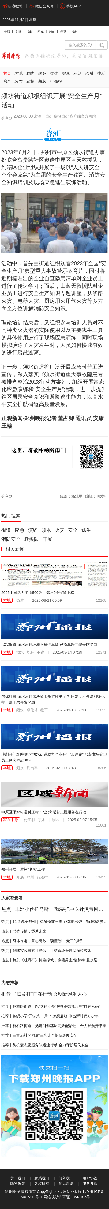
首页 (7, 73)
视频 (29, 32)
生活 (78, 73)
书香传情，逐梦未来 (23, 931)
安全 (73, 530)
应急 (19, 530)
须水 (46, 530)
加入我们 (65, 1178)
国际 (42, 73)
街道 (6, 530)
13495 (101, 877)
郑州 (30, 877)
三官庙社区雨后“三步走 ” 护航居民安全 (39, 1035)
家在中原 (10, 820)
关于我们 (17, 1178)
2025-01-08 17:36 (71, 877)
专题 (7, 32)
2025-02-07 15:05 (82, 820)
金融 (89, 73)
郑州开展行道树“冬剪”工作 (23, 869)
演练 (33, 530)
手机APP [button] (70, 6)
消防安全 (11, 539)
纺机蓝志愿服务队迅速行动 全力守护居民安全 (45, 1045)
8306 (102, 768)
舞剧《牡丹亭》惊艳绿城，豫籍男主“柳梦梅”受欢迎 (49, 960)
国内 (31, 73)
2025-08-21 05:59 (47, 600)
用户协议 (89, 1178)
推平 (44, 710)
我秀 (63, 32)
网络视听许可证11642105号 (67, 1197)
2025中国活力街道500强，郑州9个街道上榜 (37, 592)
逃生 (86, 530)
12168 (101, 600)
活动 (52, 32)
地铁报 (56, 81)
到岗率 (32, 768)
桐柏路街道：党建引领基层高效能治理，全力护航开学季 (53, 1026)
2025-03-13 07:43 (71, 710)
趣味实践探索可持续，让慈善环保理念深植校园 (46, 950)
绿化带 (32, 710)
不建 (40, 652)
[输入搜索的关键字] (80, 45)
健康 (66, 73)
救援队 (31, 539)
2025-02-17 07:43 (61, 768)
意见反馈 (65, 1183)
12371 (101, 652)
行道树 (42, 877)
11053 (101, 710)
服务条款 (89, 1183)
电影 (101, 73)
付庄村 (29, 820)
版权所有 (41, 1183)
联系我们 (41, 1178)
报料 (74, 32)
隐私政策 (17, 1183)
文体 (54, 73)
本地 (19, 73)
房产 (7, 81)
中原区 (53, 820)
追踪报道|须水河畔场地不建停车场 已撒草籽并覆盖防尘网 (49, 644)
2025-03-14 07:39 (67, 652)
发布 (19, 81)
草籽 (30, 652)
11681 (101, 825)
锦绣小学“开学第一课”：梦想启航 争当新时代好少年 (50, 1016)
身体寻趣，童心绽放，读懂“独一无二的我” (41, 941)
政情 (31, 81)
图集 (40, 32)
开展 (47, 539)
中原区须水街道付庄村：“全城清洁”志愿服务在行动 (43, 812)
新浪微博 (12, 6)
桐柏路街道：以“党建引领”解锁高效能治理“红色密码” (50, 1006)
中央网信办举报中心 (72, 1191)
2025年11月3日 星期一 (21, 20)
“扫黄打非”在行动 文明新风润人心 (44, 994)
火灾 (60, 530)
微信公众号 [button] (41, 6)
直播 (18, 32)
